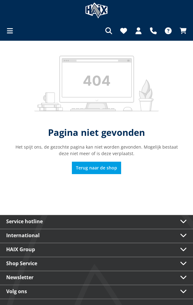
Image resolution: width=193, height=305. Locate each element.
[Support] (153, 30)
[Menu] (11, 30)
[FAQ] (168, 30)
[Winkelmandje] (181, 30)
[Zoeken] (108, 30)
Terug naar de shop (96, 168)
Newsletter (19, 277)
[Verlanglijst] (123, 30)
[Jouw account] (138, 30)
